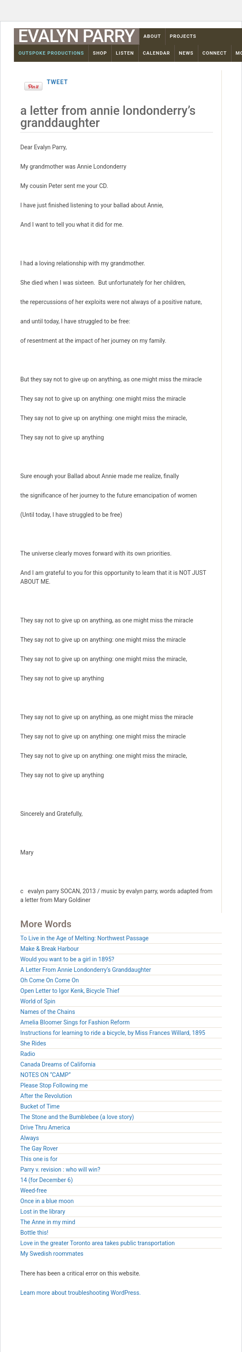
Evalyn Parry (76, 36)
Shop (100, 53)
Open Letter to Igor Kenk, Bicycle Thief (69, 990)
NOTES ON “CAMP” (45, 1075)
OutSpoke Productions (51, 53)
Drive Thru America (45, 1127)
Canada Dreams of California (57, 1064)
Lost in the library (42, 1211)
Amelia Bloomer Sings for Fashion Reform (74, 1022)
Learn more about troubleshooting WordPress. (80, 1292)
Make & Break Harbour (49, 948)
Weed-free (33, 1190)
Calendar (156, 53)
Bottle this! (34, 1232)
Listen (125, 53)
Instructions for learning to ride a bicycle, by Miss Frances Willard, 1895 (112, 1032)
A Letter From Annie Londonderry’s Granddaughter (85, 969)
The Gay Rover (39, 1148)
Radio (27, 1053)
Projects (183, 36)
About (152, 36)
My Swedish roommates (51, 1253)
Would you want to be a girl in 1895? (67, 959)
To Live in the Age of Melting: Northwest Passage (84, 938)
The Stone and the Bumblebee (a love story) (77, 1117)
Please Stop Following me (54, 1085)
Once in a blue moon (47, 1201)
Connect (215, 53)
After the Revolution (46, 1096)
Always (29, 1138)
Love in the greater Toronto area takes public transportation (97, 1243)
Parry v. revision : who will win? (60, 1169)
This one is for (38, 1159)
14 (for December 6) (46, 1180)
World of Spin (37, 1001)
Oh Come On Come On (49, 980)
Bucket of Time (40, 1106)
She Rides (33, 1043)
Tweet (57, 82)
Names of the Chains (47, 1011)
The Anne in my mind (47, 1222)
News (186, 53)
